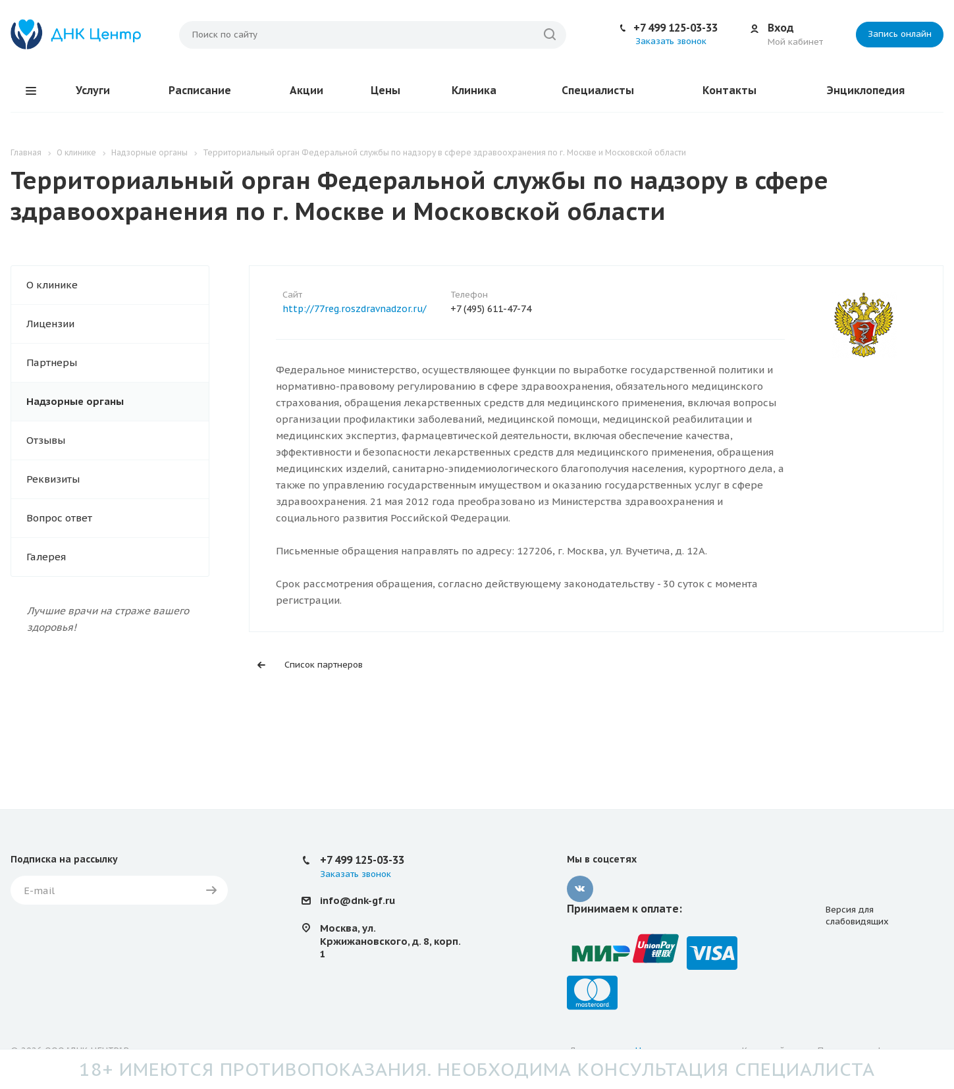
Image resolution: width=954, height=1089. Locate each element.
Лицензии (50, 323)
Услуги (93, 90)
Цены (385, 90)
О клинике (52, 285)
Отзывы (45, 440)
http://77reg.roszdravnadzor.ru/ (354, 309)
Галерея (46, 556)
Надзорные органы (75, 401)
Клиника (474, 90)
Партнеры (51, 362)
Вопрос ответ (59, 518)
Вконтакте (580, 889)
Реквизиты (53, 479)
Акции (306, 90)
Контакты (729, 90)
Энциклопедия (866, 90)
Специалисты (598, 90)
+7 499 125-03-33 (675, 27)
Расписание (200, 90)
